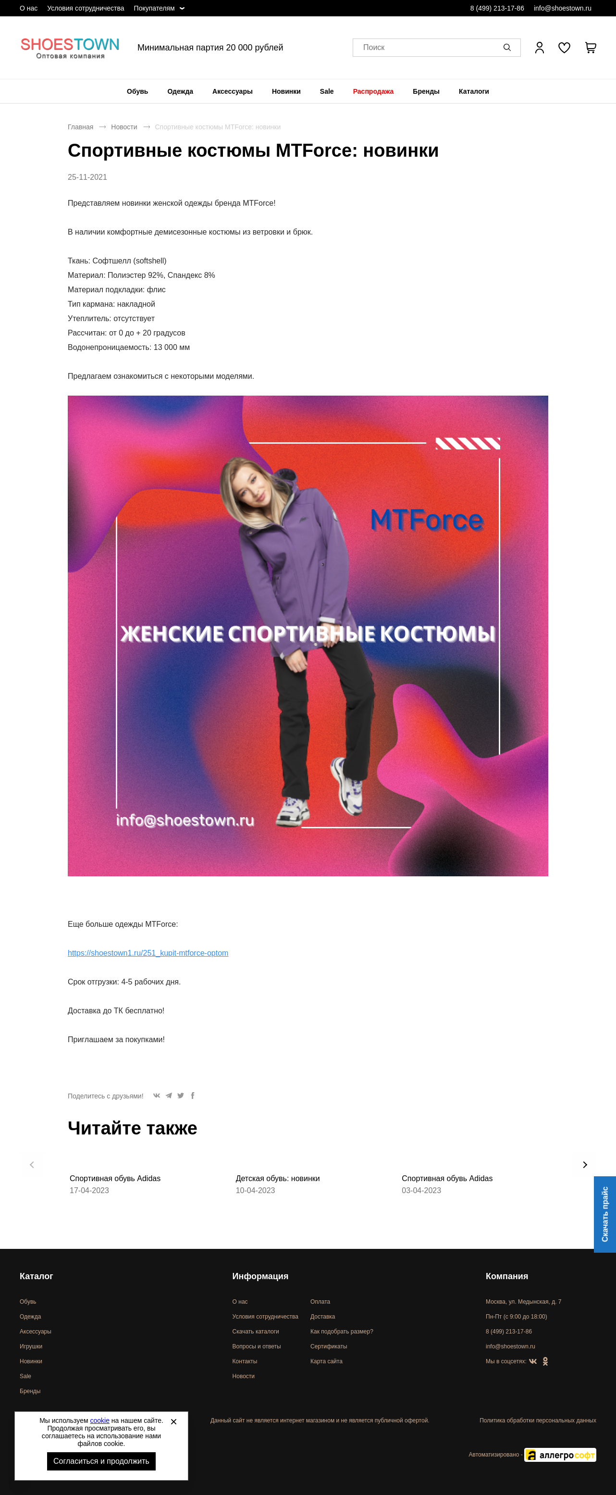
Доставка (322, 1316)
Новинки (286, 91)
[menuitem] (137, 91)
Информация (261, 1276)
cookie (100, 1420)
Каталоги (474, 91)
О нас (28, 8)
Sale (327, 91)
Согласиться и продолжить (101, 1461)
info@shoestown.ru (562, 8)
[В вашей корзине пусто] (590, 47)
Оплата (320, 1301)
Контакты (245, 1361)
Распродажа (373, 91)
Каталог (36, 1276)
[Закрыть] (173, 1421)
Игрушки (31, 1346)
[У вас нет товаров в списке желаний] (564, 47)
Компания (507, 1276)
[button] (509, 47)
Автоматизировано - (532, 1454)
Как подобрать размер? (341, 1331)
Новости (124, 127)
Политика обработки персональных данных (538, 1420)
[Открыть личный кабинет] (539, 47)
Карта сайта (326, 1361)
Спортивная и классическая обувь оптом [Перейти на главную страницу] (70, 47)
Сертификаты (328, 1346)
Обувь (137, 91)
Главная (80, 127)
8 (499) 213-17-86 (497, 8)
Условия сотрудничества (85, 8)
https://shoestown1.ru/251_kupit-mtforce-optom (148, 953)
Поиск (373, 48)
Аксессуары (232, 91)
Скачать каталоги (256, 1331)
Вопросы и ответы (257, 1346)
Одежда (180, 91)
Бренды (426, 91)
